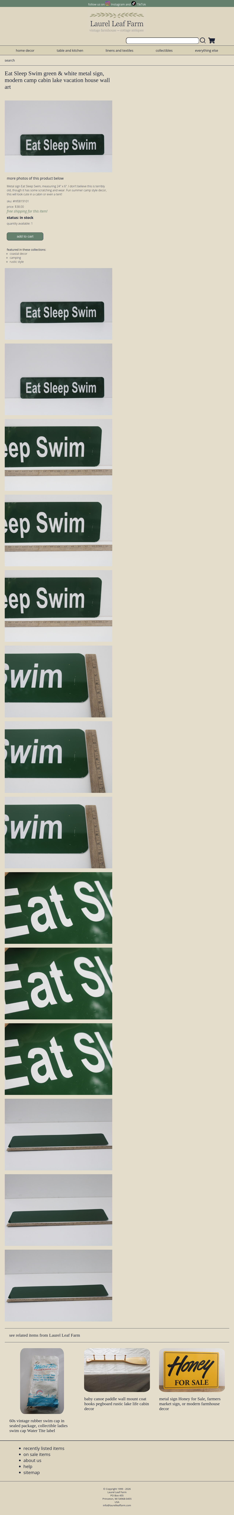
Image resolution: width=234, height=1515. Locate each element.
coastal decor (18, 254)
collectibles (164, 50)
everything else (206, 50)
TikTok (141, 4)
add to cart (25, 236)
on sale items (36, 1454)
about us (32, 1460)
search (10, 60)
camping (15, 258)
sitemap (31, 1472)
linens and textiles (119, 50)
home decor (25, 50)
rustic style (17, 262)
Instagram (118, 4)
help (27, 1466)
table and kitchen (70, 50)
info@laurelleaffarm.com (117, 1505)
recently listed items (43, 1448)
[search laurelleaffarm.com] (203, 40)
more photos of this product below (35, 178)
